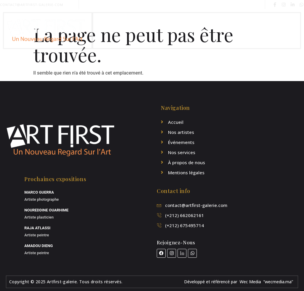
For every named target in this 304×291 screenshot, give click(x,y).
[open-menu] (294, 30)
